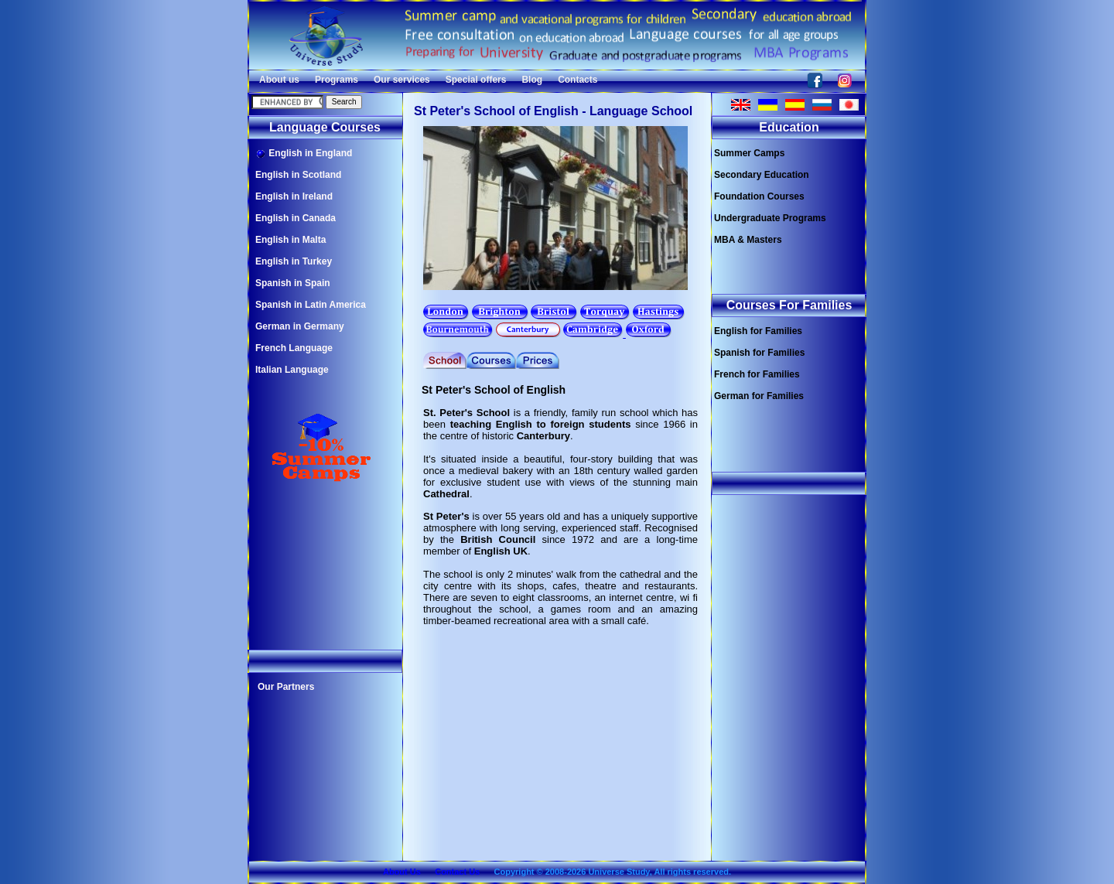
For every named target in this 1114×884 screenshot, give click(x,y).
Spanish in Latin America (310, 304)
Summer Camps (749, 153)
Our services (402, 79)
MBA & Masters (748, 239)
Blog (531, 79)
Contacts (577, 79)
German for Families (759, 396)
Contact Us (457, 871)
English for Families (758, 331)
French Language (294, 348)
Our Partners (286, 686)
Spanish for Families (759, 352)
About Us (402, 871)
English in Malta (290, 239)
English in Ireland (294, 196)
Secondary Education (761, 174)
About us (279, 79)
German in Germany (299, 326)
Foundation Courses (759, 196)
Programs (336, 79)
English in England (303, 153)
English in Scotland (298, 174)
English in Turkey (293, 261)
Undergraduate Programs (770, 218)
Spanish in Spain (292, 283)
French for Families (757, 374)
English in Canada (295, 218)
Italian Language (292, 369)
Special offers (476, 79)
